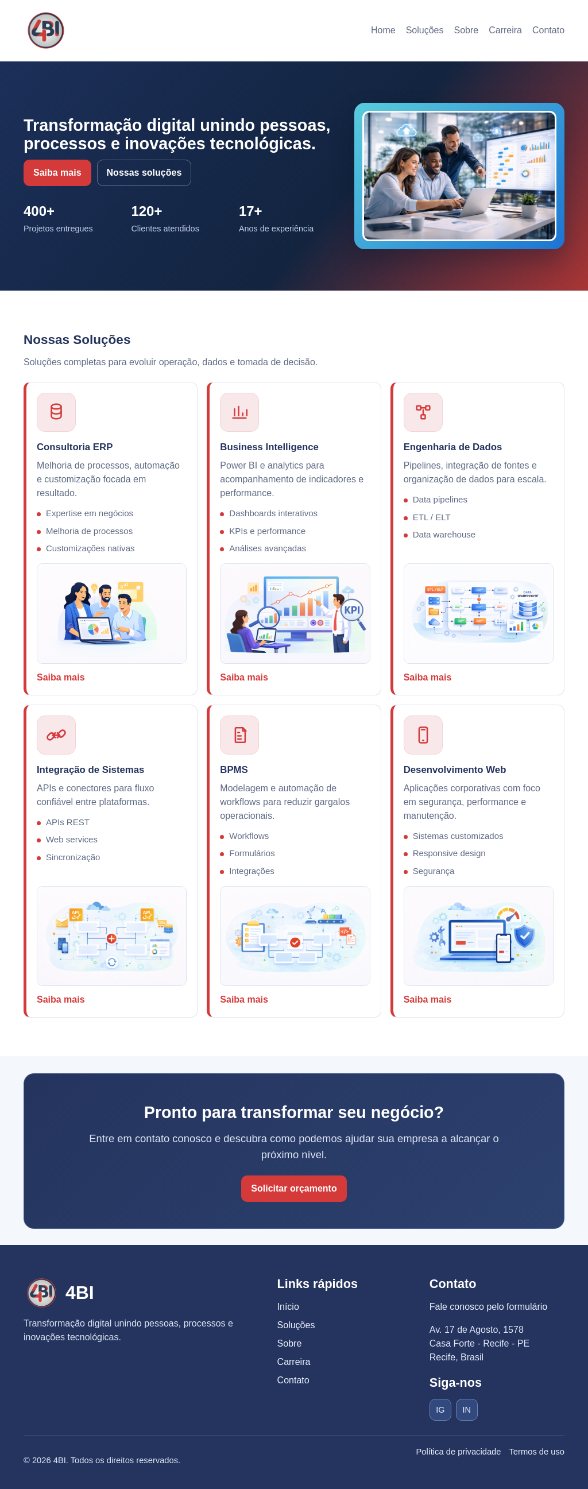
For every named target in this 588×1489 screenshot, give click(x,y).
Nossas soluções (144, 172)
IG (440, 1409)
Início (288, 1307)
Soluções (425, 30)
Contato (548, 30)
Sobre (466, 30)
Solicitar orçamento (293, 1188)
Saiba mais (57, 172)
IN (467, 1409)
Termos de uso (536, 1451)
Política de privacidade (458, 1451)
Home (383, 30)
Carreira (505, 30)
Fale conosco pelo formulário (488, 1307)
